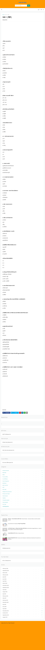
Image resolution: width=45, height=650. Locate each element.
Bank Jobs (23, 472)
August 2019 (23, 617)
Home (3, 14)
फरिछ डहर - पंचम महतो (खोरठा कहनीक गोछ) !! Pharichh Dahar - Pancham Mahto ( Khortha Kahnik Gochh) (24, 519)
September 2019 (23, 615)
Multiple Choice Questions (23, 491)
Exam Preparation (23, 481)
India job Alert (22, 2)
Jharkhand (23, 483)
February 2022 (23, 596)
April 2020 (23, 608)
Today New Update (23, 500)
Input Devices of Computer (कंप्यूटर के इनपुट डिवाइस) (16, 523)
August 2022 (23, 591)
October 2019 (23, 612)
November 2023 (23, 585)
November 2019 (23, 610)
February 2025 (23, 574)
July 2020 (23, 604)
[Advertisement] (22, 31)
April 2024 (23, 581)
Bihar (23, 474)
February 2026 (23, 568)
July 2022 (23, 593)
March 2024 (23, 583)
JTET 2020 (23, 489)
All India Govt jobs (23, 470)
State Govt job (23, 495)
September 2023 (23, 587)
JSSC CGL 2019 (23, 485)
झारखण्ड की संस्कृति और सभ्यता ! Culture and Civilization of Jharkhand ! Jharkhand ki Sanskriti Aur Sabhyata (24, 538)
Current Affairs (23, 476)
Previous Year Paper (23, 493)
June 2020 (23, 606)
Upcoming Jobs (23, 502)
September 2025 (23, 570)
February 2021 (23, 600)
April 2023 (23, 589)
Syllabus (23, 497)
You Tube (23, 504)
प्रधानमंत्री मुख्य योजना (23, 506)
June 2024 (23, 579)
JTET (23, 487)
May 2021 (23, 598)
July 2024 (23, 576)
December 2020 (23, 602)
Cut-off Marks (23, 478)
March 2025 (23, 572)
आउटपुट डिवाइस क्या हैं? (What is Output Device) (16, 533)
